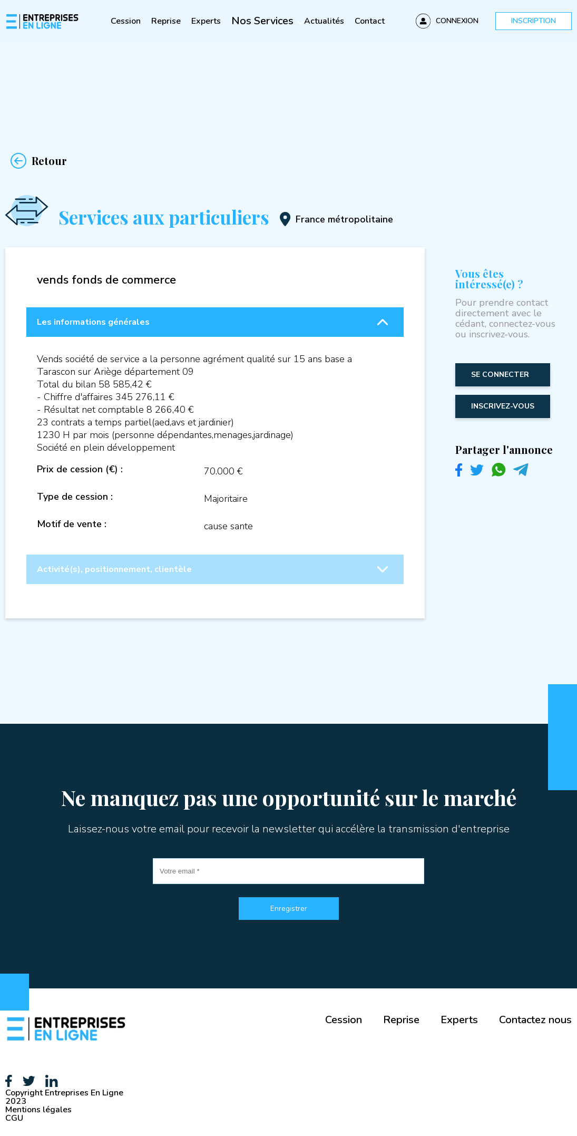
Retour (36, 161)
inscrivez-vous (502, 406)
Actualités (324, 21)
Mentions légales (38, 1109)
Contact (370, 21)
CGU (14, 1118)
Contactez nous (535, 1020)
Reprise (166, 21)
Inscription (533, 21)
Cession (126, 21)
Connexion (457, 21)
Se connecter (500, 375)
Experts (206, 21)
